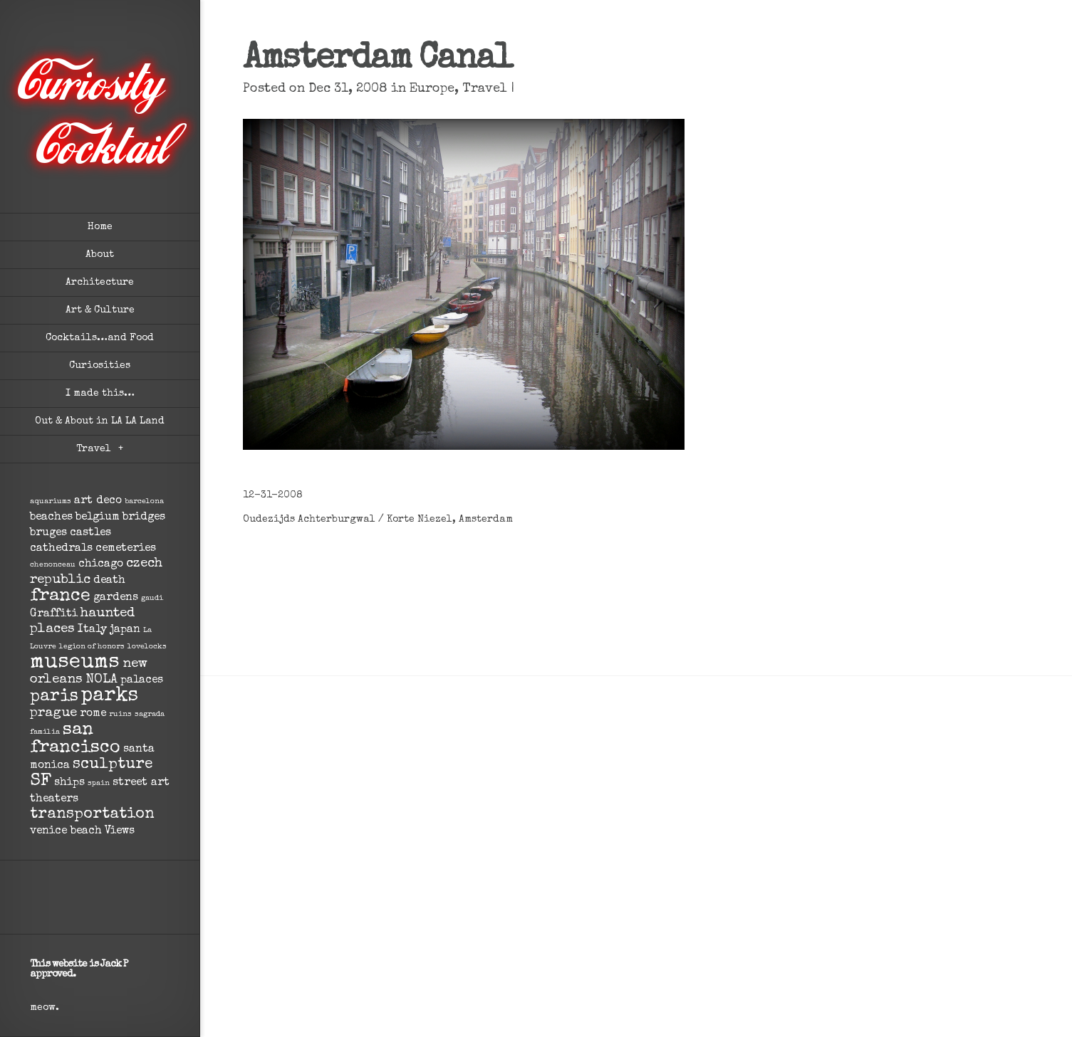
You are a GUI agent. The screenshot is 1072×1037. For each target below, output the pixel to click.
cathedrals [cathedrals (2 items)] (61, 548)
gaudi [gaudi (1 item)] (152, 598)
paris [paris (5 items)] (54, 697)
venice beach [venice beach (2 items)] (66, 831)
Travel (484, 89)
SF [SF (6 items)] (40, 781)
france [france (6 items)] (60, 596)
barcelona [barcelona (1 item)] (144, 501)
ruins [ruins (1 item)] (120, 714)
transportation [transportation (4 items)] (92, 814)
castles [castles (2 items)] (90, 533)
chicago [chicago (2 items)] (100, 564)
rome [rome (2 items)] (93, 714)
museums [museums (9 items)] (75, 662)
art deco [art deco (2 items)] (98, 501)
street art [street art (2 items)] (141, 783)
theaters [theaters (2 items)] (54, 799)
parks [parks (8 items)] (109, 696)
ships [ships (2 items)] (69, 783)
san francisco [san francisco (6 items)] (75, 739)
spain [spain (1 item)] (99, 783)
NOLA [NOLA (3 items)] (101, 680)
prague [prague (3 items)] (53, 713)
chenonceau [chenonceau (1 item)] (53, 565)
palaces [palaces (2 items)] (141, 680)
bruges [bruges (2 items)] (48, 533)
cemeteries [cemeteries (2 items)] (125, 548)
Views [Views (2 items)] (120, 831)
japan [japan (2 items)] (125, 630)
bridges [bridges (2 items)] (144, 517)
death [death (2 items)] (109, 580)
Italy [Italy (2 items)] (92, 630)
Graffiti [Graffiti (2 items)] (54, 614)
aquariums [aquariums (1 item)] (50, 501)
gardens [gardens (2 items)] (115, 598)
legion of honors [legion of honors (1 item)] (92, 647)
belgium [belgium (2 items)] (98, 517)
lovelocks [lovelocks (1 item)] (147, 647)
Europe (432, 89)
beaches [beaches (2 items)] (51, 517)
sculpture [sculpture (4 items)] (113, 764)
